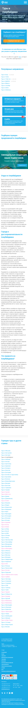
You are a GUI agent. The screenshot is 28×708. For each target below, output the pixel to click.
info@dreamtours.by (5, 689)
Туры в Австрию (5, 455)
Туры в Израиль (5, 503)
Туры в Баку (4, 74)
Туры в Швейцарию (6, 616)
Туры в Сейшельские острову (9, 574)
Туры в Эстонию (5, 622)
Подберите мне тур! (14, 41)
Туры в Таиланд (5, 587)
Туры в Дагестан (6, 494)
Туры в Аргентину (6, 464)
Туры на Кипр (5, 529)
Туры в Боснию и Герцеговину (9, 474)
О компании (4, 652)
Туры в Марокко (5, 553)
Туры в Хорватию (6, 609)
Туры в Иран (4, 511)
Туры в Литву (5, 537)
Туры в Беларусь (6, 468)
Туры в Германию (6, 487)
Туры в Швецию (5, 618)
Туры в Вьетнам (5, 485)
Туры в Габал (5, 77)
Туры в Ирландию (6, 514)
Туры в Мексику (5, 555)
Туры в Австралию (6, 453)
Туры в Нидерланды (7, 559)
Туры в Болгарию (6, 472)
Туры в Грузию (5, 492)
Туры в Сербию (5, 577)
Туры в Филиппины (6, 600)
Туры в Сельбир (5, 85)
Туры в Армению (6, 466)
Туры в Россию (5, 570)
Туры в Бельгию (5, 470)
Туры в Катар (5, 524)
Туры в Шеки (5, 87)
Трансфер (3, 659)
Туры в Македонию (6, 544)
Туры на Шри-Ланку (7, 620)
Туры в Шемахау (6, 90)
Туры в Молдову (5, 557)
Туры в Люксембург (6, 542)
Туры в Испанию (5, 518)
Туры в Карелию (5, 522)
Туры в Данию (5, 496)
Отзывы (3, 667)
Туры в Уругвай (5, 598)
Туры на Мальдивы (6, 548)
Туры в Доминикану (6, 498)
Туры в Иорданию (6, 509)
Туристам (3, 655)
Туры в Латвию (5, 535)
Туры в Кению (5, 527)
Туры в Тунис (5, 590)
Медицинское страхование (7, 657)
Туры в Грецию (5, 490)
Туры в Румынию (6, 572)
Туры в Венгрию (5, 483)
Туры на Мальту (5, 550)
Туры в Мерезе (5, 83)
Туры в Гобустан (6, 79)
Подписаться (22, 165)
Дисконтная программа (6, 666)
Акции (2, 654)
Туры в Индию (5, 505)
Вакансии (3, 660)
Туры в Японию (5, 627)
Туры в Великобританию (8, 481)
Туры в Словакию (6, 581)
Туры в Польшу (5, 566)
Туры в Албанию (5, 459)
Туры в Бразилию (6, 477)
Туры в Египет (5, 500)
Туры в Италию (5, 520)
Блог (2, 669)
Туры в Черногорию (6, 611)
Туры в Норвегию (6, 561)
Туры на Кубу (5, 533)
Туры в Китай (5, 531)
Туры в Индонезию (6, 507)
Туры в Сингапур (6, 579)
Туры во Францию (6, 607)
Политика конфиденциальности (8, 671)
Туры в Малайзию (6, 546)
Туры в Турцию (5, 592)
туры (19, 57)
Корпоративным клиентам (7, 662)
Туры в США (4, 585)
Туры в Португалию (6, 568)
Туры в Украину (5, 596)
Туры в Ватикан (5, 479)
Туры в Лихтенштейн (7, 540)
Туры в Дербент (5, 81)
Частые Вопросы (5, 664)
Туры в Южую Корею (7, 624)
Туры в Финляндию (6, 605)
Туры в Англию (5, 461)
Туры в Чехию (5, 613)
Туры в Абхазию (5, 451)
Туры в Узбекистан (6, 594)
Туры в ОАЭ (4, 564)
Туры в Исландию (6, 516)
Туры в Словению (6, 583)
